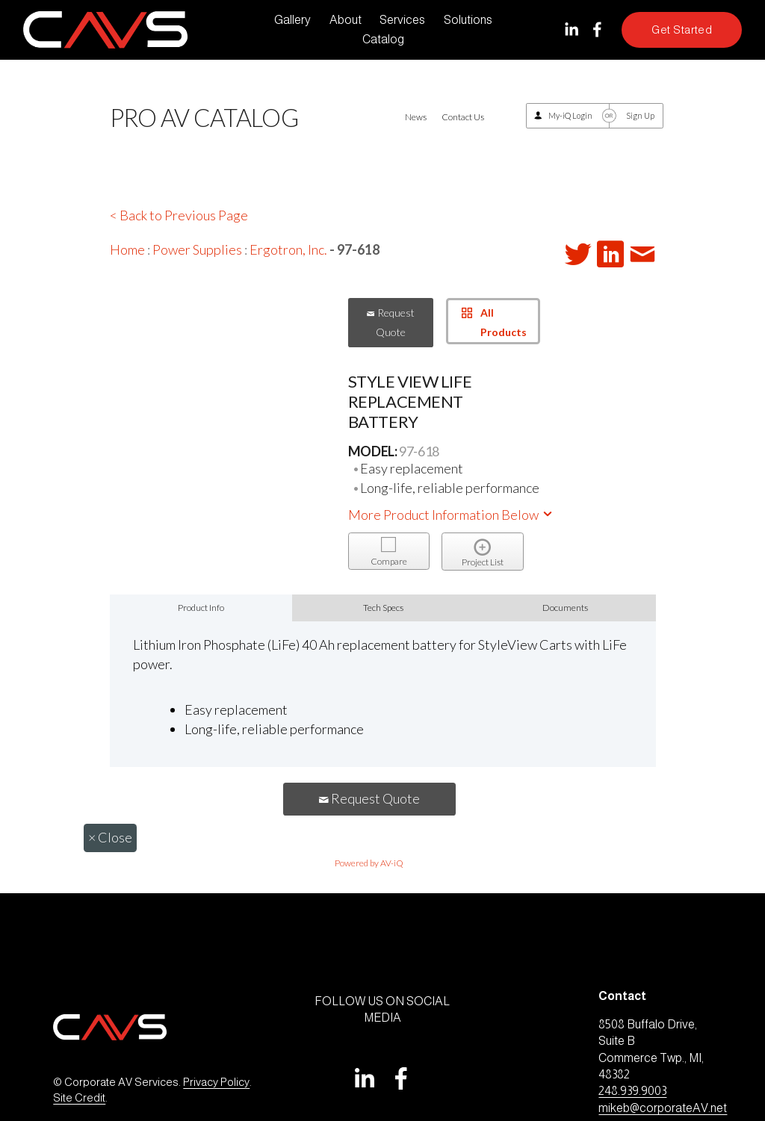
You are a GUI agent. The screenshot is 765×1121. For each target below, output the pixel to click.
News (416, 116)
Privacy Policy (216, 1082)
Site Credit (79, 1098)
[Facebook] (597, 29)
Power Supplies (197, 249)
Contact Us (463, 116)
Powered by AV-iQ (369, 863)
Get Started (681, 30)
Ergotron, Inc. (288, 249)
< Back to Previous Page (179, 215)
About (345, 19)
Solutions (468, 19)
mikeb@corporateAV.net (662, 1108)
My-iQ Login (570, 115)
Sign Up (640, 115)
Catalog (383, 39)
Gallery (292, 19)
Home (127, 249)
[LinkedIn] (571, 29)
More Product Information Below (451, 514)
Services (402, 19)
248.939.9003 (632, 1090)
